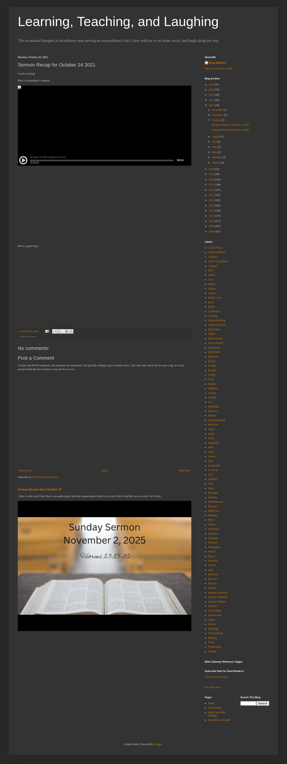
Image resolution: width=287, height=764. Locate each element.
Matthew (213, 497)
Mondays (213, 515)
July (214, 141)
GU (210, 401)
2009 (212, 226)
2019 (212, 174)
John (210, 447)
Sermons (31, 336)
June (215, 146)
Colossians (214, 311)
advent (211, 284)
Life (210, 474)
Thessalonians (215, 633)
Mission (212, 506)
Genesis (212, 393)
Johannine (213, 442)
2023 (212, 94)
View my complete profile (219, 68)
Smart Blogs (214, 610)
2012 (212, 210)
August (216, 136)
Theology (213, 628)
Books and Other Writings (217, 714)
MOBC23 (213, 510)
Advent (212, 288)
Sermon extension (217, 592)
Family (212, 374)
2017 (212, 184)
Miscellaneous (215, 501)
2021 (212, 105)
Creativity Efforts (217, 325)
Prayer (211, 556)
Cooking (212, 315)
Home (105, 470)
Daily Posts (214, 329)
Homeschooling (216, 420)
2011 (212, 215)
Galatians (213, 388)
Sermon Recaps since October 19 (39, 489)
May (215, 152)
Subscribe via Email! (219, 720)
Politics (212, 551)
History (212, 415)
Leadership (214, 465)
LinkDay (213, 479)
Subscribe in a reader (216, 676)
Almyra (212, 293)
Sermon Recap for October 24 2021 (230, 124)
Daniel (211, 333)
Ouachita (213, 538)
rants (210, 569)
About (211, 274)
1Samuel (212, 266)
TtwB (211, 642)
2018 (212, 179)
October (216, 120)
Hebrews (213, 411)
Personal (212, 542)
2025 (212, 84)
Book (211, 302)
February (217, 157)
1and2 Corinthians (218, 261)
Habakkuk (213, 406)
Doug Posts (214, 347)
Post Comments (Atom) (45, 477)
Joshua (211, 456)
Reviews (212, 579)
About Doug (214, 707)
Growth (212, 397)
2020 (212, 169)
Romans (212, 583)
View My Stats (212, 687)
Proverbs (213, 560)
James (211, 438)
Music (211, 519)
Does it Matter (215, 343)
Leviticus (213, 470)
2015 (212, 195)
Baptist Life (214, 297)
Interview (213, 424)
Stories (211, 624)
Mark (211, 488)
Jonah (211, 452)
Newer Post (25, 470)
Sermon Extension (218, 597)
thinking (212, 637)
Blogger (158, 744)
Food (211, 379)
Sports (211, 619)
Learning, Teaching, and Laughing (118, 21)
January (216, 162)
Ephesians (213, 356)
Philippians (214, 547)
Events (211, 361)
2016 (212, 190)
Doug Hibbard (217, 62)
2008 (212, 231)
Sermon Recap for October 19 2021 (230, 129)
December (218, 109)
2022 (212, 100)
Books (211, 306)
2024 (212, 89)
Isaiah (211, 429)
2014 (212, 200)
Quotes (212, 565)
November (218, 115)
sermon (212, 587)
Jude (210, 460)
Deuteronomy (215, 338)
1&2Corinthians (216, 252)
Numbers (213, 533)
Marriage (213, 492)
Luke (211, 483)
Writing (212, 651)
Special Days (215, 615)
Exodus (212, 365)
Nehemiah (213, 528)
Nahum (212, 524)
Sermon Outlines (217, 601)
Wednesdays (214, 646)
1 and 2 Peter (215, 247)
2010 (212, 221)
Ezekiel (212, 370)
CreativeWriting (216, 320)
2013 (212, 205)
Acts (210, 279)
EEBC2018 (214, 352)
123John (212, 256)
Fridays (212, 383)
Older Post (184, 470)
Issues (211, 433)
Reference (213, 574)
